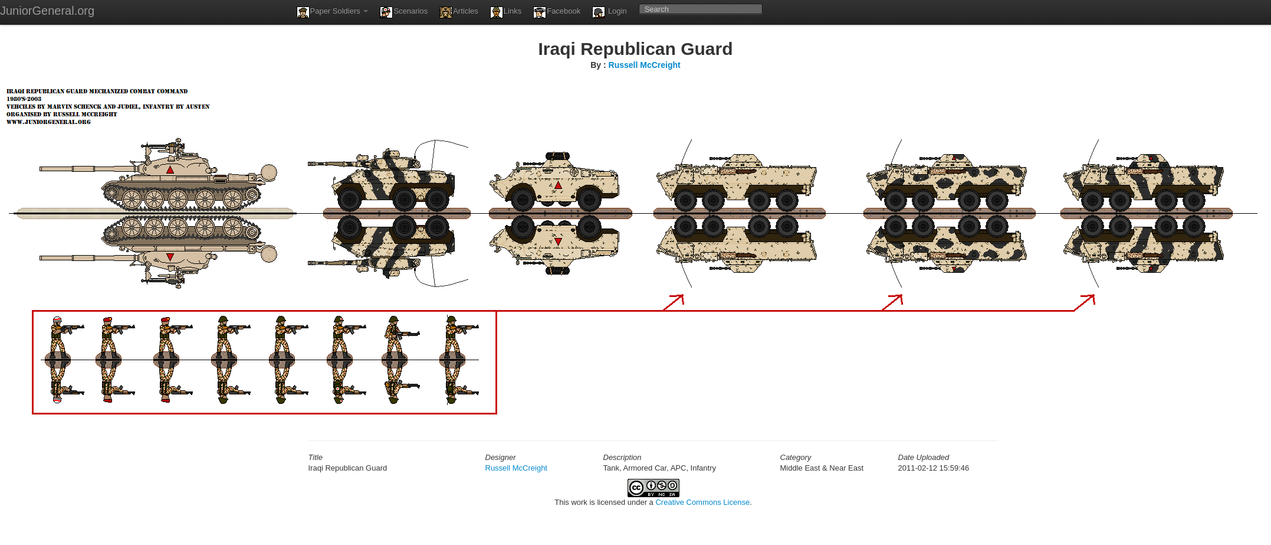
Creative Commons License (702, 502)
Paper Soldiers (333, 12)
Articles (458, 12)
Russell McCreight (645, 65)
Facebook (556, 12)
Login (609, 12)
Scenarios (404, 12)
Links (505, 12)
